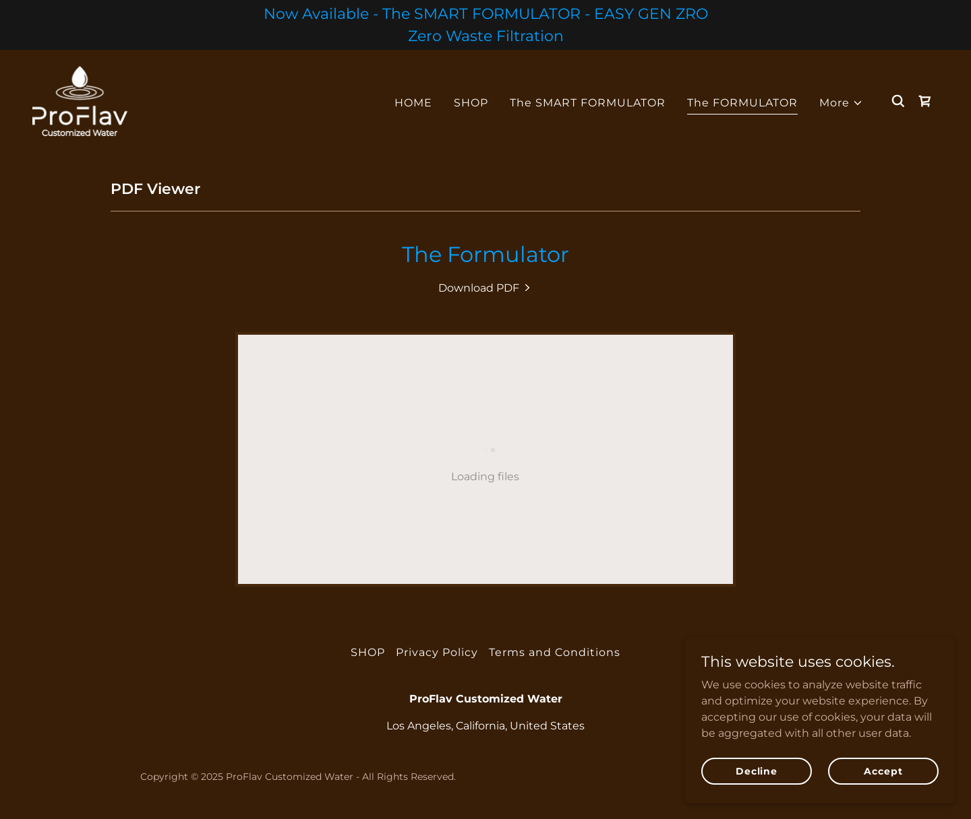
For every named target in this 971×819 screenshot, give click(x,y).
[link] (79, 100)
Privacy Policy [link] (437, 652)
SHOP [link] (471, 102)
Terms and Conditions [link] (554, 652)
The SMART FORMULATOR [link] (588, 102)
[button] (841, 103)
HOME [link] (413, 102)
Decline (756, 770)
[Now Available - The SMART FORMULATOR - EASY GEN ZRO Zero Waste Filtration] (485, 25)
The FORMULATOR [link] (742, 102)
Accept (883, 770)
